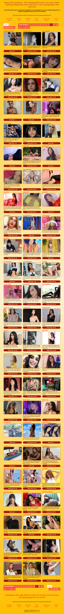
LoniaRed (44, 468)
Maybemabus (26, 399)
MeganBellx (26, 492)
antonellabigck (46, 215)
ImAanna (6, 330)
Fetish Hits (38, 611)
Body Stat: (12, 51)
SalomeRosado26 (8, 492)
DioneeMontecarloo (28, 446)
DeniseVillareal (7, 53)
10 (56, 24)
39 (25, 27)
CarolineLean (7, 446)
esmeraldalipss (46, 284)
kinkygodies (45, 353)
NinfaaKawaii (45, 169)
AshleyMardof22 (27, 123)
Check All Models (23, 24)
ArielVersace (7, 560)
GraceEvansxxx (8, 146)
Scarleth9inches (27, 215)
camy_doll (45, 330)
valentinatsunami (46, 560)
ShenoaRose (26, 284)
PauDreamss (45, 146)
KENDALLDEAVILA (9, 31)
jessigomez (26, 146)
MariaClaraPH (7, 538)
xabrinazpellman (8, 376)
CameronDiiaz (7, 284)
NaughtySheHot (46, 307)
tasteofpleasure (27, 514)
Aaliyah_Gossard (8, 307)
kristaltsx (44, 261)
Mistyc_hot (45, 399)
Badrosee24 (26, 538)
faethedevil (26, 330)
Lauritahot (6, 77)
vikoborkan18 (26, 99)
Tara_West (25, 560)
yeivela (44, 538)
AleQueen (44, 77)
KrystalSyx (45, 376)
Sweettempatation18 (9, 468)
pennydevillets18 (8, 353)
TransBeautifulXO (46, 514)
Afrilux (44, 53)
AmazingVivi (26, 238)
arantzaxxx (45, 192)
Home (6, 24)
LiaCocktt (6, 192)
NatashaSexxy (26, 53)
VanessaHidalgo (46, 123)
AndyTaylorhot (7, 169)
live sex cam (27, 597)
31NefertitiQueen (27, 261)
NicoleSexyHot (7, 261)
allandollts (6, 238)
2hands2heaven (27, 422)
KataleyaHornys (27, 31)
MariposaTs (7, 99)
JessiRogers (7, 215)
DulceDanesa (7, 422)
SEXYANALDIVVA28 (47, 492)
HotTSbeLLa (45, 446)
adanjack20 (26, 192)
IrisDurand (25, 77)
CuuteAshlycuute (46, 422)
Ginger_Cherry (27, 376)
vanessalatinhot (27, 169)
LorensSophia (46, 31)
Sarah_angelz (7, 399)
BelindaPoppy (7, 123)
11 (19, 27)
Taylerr (5, 514)
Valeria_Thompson (47, 238)
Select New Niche (9, 27)
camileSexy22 (26, 307)
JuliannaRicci (26, 468)
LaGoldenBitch (46, 99)
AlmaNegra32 (26, 353)
